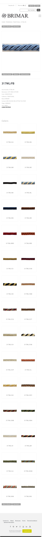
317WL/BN (10, 218)
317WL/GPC (28, 395)
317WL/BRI (28, 243)
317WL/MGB (28, 471)
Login (37, 5)
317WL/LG (9, 471)
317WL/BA (28, 142)
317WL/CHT (10, 370)
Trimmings (9, 22)
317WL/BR (28, 218)
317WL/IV (10, 446)
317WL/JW (28, 446)
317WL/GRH (28, 420)
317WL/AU (10, 142)
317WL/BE (28, 167)
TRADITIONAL (16, 22)
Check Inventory (25, 74)
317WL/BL (28, 193)
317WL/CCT (28, 319)
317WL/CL (28, 370)
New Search (16, 26)
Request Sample (7, 74)
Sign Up (31, 5)
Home (3, 22)
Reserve (16, 74)
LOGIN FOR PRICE (6, 107)
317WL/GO (10, 395)
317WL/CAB (28, 268)
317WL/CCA (10, 319)
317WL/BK (9, 193)
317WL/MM (10, 496)
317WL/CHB (28, 344)
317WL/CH (10, 344)
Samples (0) (11, 5)
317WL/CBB (28, 294)
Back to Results (7, 26)
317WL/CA (9, 268)
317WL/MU (28, 496)
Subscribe (27, 531)
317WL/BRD (10, 243)
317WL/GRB (10, 420)
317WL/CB (9, 294)
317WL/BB (10, 167)
